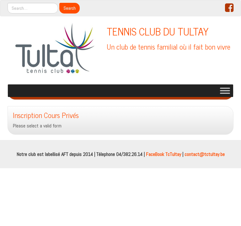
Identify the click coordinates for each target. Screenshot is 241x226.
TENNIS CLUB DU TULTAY (158, 31)
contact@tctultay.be (205, 154)
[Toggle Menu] (225, 91)
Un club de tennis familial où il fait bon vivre (168, 46)
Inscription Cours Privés (46, 115)
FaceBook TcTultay (163, 154)
